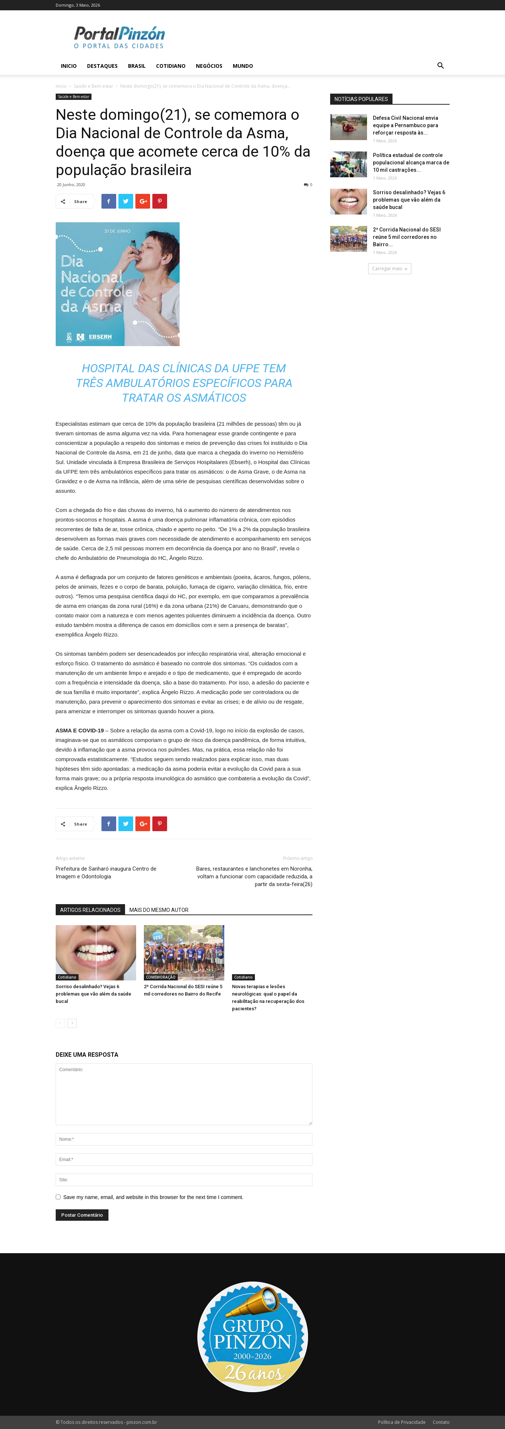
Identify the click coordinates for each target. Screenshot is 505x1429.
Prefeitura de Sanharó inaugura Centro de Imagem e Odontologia (106, 872)
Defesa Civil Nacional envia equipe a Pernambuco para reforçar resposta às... (405, 125)
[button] (441, 66)
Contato (441, 1422)
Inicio (69, 65)
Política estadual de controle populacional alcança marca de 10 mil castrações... (411, 162)
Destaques (102, 65)
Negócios (209, 65)
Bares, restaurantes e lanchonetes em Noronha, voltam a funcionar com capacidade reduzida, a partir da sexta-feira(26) (254, 876)
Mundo (243, 65)
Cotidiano (171, 65)
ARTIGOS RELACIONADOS (90, 910)
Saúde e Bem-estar (93, 86)
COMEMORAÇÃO (161, 977)
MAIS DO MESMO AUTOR (158, 910)
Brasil (137, 65)
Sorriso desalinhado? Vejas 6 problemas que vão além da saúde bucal (93, 994)
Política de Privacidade (402, 1422)
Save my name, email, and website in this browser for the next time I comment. (153, 1197)
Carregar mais (389, 268)
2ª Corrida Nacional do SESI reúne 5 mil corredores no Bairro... (407, 237)
